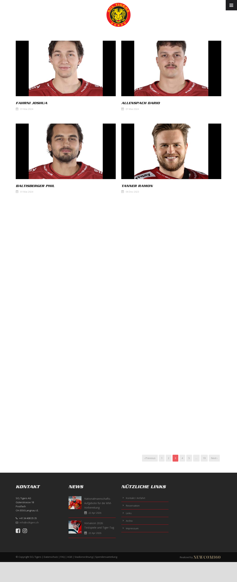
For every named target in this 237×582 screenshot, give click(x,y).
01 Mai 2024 (26, 109)
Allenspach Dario (140, 103)
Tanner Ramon (137, 186)
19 (204, 458)
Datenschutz (51, 557)
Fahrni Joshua (31, 103)
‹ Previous (150, 458)
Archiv (129, 520)
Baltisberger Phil (35, 186)
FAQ (62, 557)
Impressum (132, 528)
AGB (69, 557)
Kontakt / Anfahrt (135, 498)
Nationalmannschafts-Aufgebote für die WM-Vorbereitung (98, 503)
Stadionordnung (83, 557)
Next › (214, 458)
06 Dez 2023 (132, 191)
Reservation (133, 505)
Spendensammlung (106, 557)
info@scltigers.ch (29, 522)
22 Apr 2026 (95, 512)
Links (129, 513)
